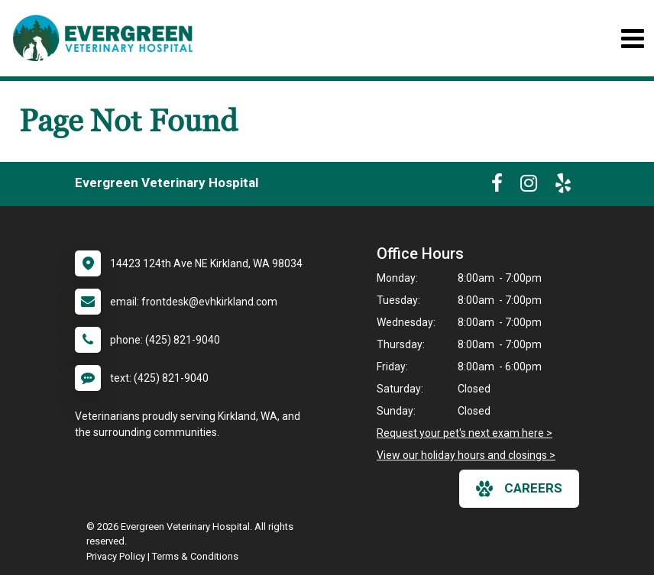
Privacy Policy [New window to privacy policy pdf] (115, 556)
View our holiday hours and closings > (466, 455)
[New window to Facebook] (497, 186)
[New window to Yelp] (563, 186)
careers (519, 488)
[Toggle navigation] (632, 38)
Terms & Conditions (195, 556)
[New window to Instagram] (529, 186)
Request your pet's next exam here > (464, 433)
